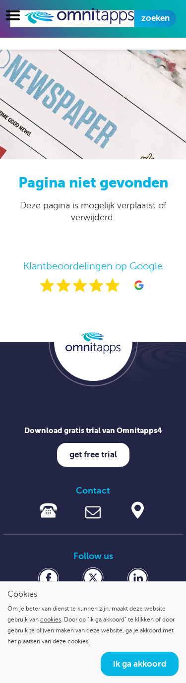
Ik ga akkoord (139, 664)
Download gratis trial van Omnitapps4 (93, 430)
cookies (50, 619)
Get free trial (93, 454)
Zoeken (155, 18)
